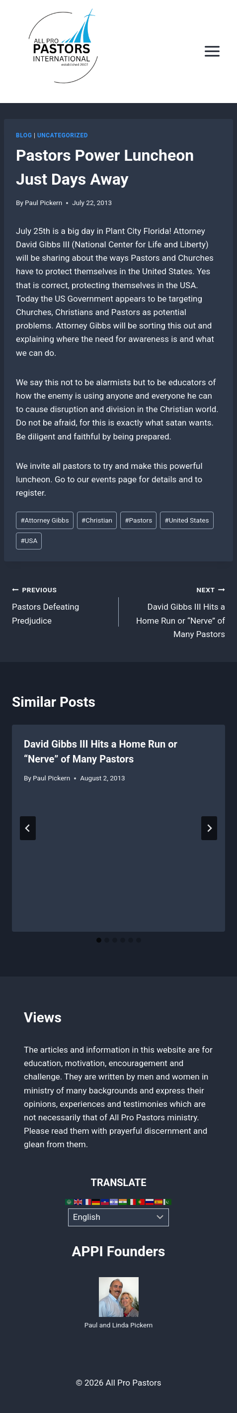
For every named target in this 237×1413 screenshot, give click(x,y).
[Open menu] (212, 51)
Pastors (138, 520)
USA (28, 540)
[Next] (209, 828)
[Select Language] (118, 1217)
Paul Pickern (43, 203)
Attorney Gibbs (44, 520)
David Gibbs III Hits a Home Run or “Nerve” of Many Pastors (176, 611)
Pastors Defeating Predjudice (61, 604)
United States (186, 520)
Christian (96, 520)
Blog (24, 135)
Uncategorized (62, 135)
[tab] (98, 940)
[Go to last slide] (28, 828)
